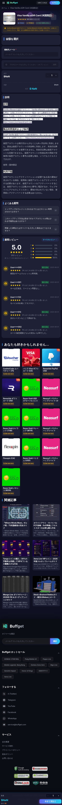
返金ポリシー (7, 754)
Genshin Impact (10, 671)
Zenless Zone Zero (38, 665)
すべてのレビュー (50, 240)
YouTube (8, 706)
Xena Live (7, 677)
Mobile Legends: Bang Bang (14, 665)
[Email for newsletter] (26, 641)
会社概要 (5, 742)
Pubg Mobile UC (31, 659)
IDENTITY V (43, 671)
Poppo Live (47, 659)
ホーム (4, 8)
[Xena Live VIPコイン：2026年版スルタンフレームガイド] (46, 555)
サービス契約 (7, 746)
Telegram (9, 700)
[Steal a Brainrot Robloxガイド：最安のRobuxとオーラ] (46, 591)
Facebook (9, 712)
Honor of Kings (27, 671)
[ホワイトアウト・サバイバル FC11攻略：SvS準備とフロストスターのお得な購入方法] (46, 520)
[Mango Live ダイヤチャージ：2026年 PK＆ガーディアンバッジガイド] (16, 592)
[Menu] (3, 2)
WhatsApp (9, 718)
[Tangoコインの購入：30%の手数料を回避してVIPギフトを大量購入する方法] (16, 556)
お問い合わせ (7, 758)
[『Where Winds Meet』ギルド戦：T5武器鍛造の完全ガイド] (16, 520)
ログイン (55, 3)
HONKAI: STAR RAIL (11, 659)
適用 (54, 65)
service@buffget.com (14, 725)
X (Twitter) (9, 694)
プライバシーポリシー (11, 750)
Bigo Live (54, 665)
